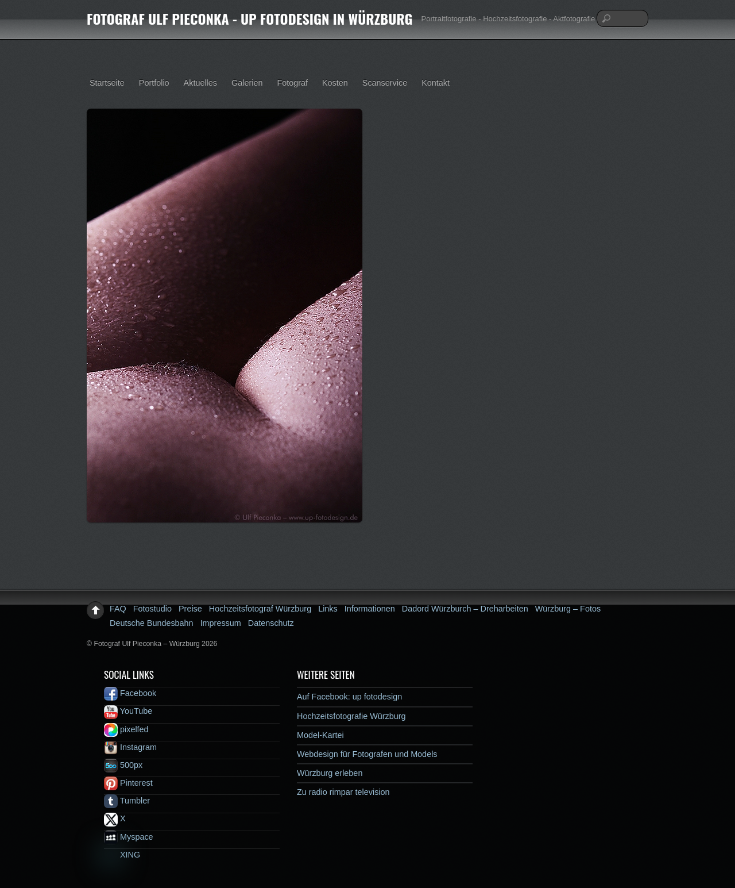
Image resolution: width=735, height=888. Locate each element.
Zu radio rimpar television (343, 792)
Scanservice (384, 82)
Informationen (370, 608)
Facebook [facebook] (130, 693)
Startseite (107, 82)
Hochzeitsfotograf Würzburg (260, 608)
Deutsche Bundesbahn (152, 623)
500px (123, 765)
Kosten (335, 82)
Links (328, 608)
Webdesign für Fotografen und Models (367, 754)
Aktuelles (200, 82)
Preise (190, 608)
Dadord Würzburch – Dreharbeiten (465, 608)
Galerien (246, 82)
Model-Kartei (320, 735)
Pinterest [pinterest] (128, 782)
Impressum (220, 623)
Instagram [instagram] (130, 747)
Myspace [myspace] (128, 836)
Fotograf (292, 82)
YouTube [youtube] (128, 711)
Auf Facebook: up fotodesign (349, 696)
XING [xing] (122, 854)
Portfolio (154, 82)
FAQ (118, 608)
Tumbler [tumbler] (127, 800)
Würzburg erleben (329, 773)
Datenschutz (271, 623)
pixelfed (126, 729)
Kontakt (435, 82)
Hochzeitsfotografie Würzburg (351, 716)
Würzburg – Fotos (568, 608)
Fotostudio (152, 608)
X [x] (115, 818)
